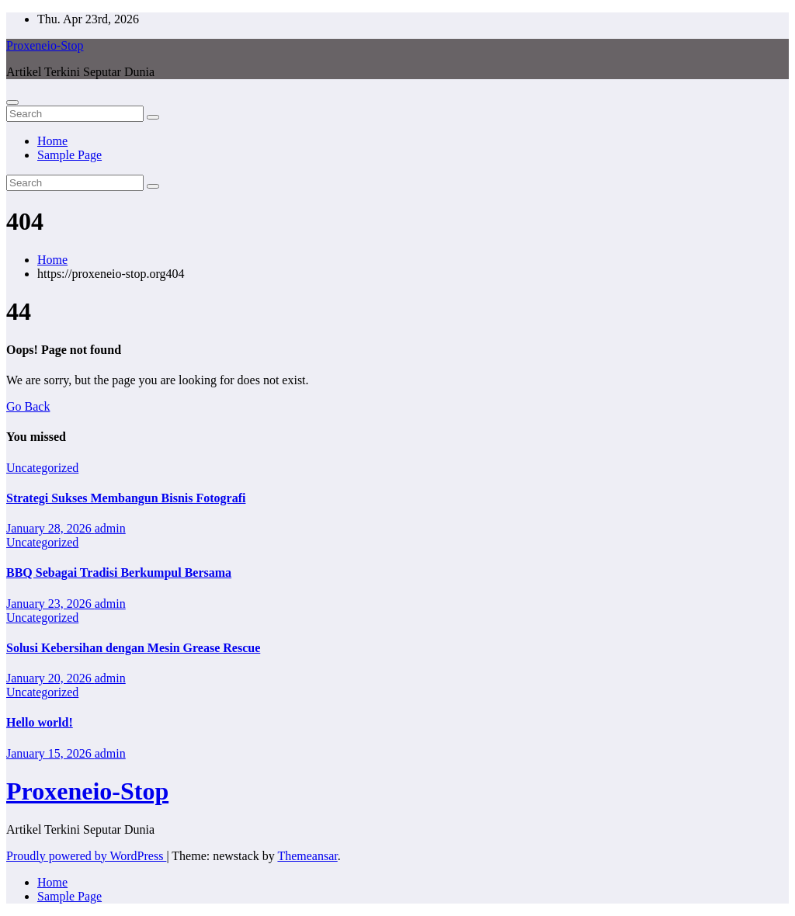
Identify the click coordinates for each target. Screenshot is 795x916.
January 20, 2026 (50, 678)
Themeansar (307, 855)
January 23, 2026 (50, 603)
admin (110, 528)
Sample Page (69, 154)
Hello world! (39, 722)
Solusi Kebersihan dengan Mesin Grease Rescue (133, 647)
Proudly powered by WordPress (86, 855)
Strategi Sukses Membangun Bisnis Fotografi (125, 498)
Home (52, 140)
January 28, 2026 (50, 528)
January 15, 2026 (50, 753)
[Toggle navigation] (12, 102)
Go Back (28, 406)
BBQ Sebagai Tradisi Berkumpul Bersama (118, 572)
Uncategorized (42, 467)
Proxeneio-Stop (45, 45)
